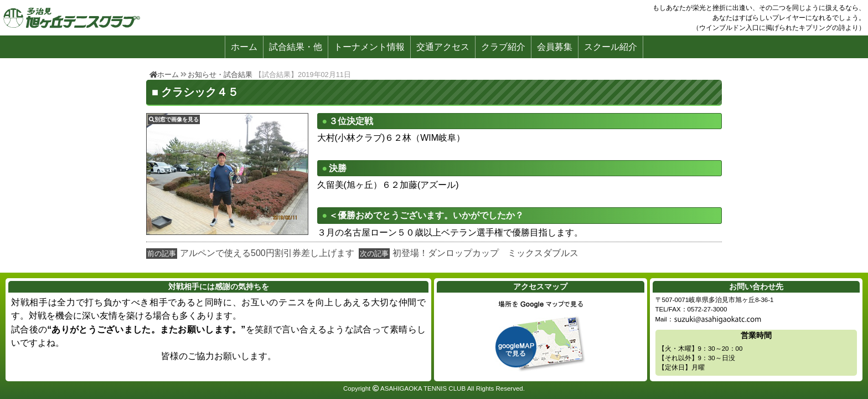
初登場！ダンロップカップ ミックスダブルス (485, 253)
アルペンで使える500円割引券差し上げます (267, 253)
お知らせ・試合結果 (220, 74)
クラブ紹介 (503, 47)
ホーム (244, 47)
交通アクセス (442, 47)
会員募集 (554, 47)
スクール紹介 (610, 47)
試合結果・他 (295, 47)
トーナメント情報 (369, 47)
